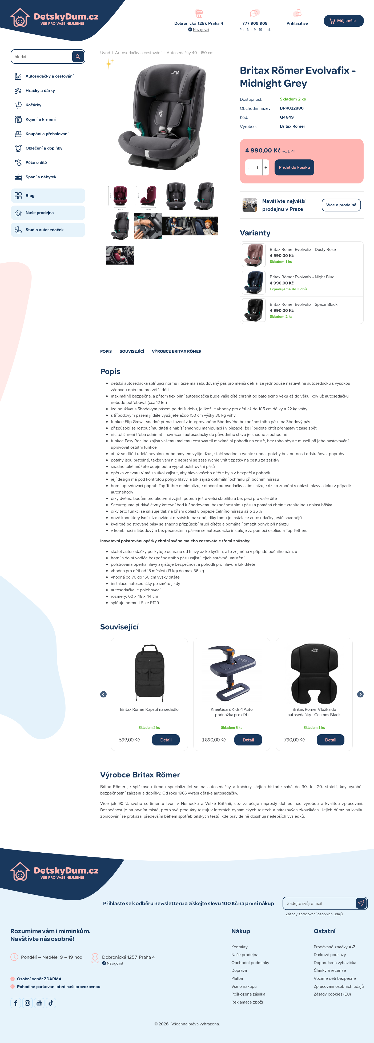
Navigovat (201, 29)
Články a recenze (330, 970)
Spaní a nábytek (41, 177)
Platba (237, 978)
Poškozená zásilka (248, 994)
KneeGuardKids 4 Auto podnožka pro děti (232, 712)
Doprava (239, 970)
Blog (30, 195)
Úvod (105, 52)
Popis (106, 351)
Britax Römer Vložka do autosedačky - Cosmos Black (314, 712)
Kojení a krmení (41, 119)
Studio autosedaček (45, 230)
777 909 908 (255, 23)
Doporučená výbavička (335, 962)
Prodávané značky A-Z (334, 947)
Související (132, 351)
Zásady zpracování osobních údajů (314, 913)
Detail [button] (165, 739)
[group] (149, 694)
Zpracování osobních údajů (339, 986)
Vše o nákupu (244, 986)
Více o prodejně (341, 205)
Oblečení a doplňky (44, 148)
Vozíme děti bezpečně (335, 978)
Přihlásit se (297, 23)
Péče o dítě (36, 162)
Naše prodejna (40, 213)
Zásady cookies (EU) (332, 994)
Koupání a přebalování (47, 134)
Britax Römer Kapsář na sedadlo (149, 709)
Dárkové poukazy (330, 954)
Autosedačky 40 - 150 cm (190, 52)
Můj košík (346, 21)
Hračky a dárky (40, 90)
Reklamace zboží (247, 1002)
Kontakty (239, 947)
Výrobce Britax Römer (177, 351)
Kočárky (33, 105)
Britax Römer (292, 126)
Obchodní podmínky (250, 962)
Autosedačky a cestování (50, 76)
